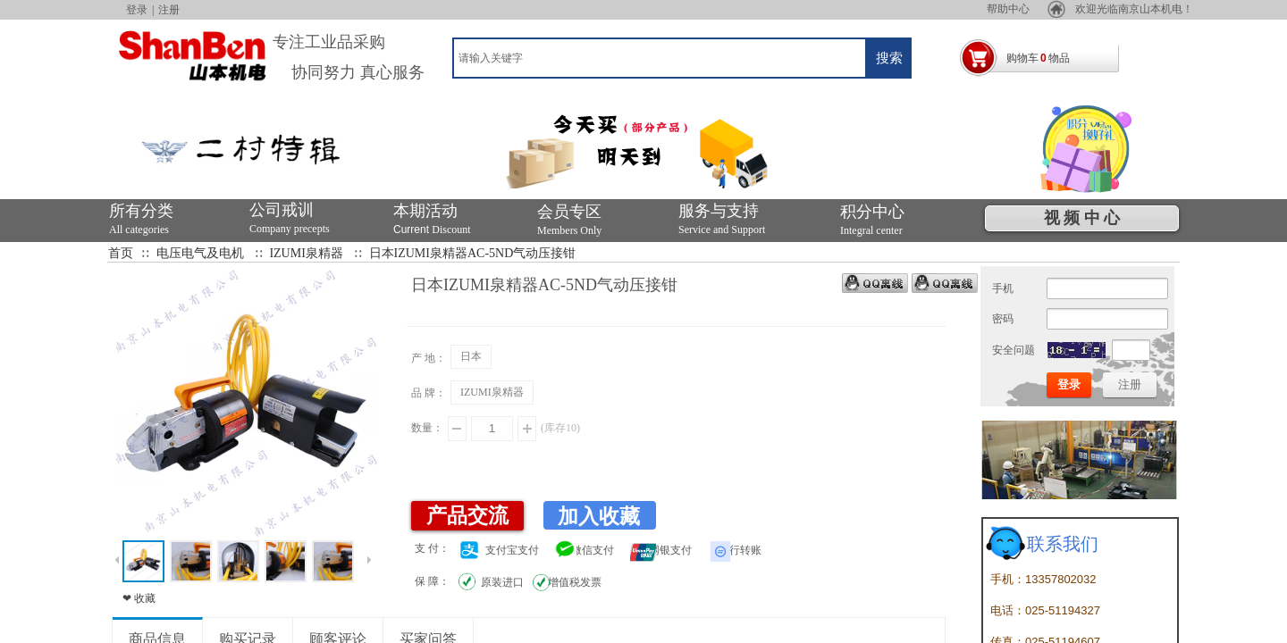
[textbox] (659, 58)
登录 (136, 10)
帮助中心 (1065, 9)
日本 (471, 356)
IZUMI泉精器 (305, 253)
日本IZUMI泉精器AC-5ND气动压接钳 (472, 253)
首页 (120, 253)
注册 (169, 10)
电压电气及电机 (200, 253)
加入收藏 (599, 516)
